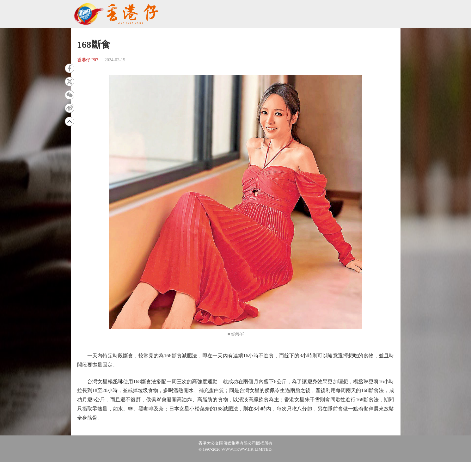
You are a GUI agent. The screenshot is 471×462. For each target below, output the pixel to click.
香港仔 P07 (87, 60)
